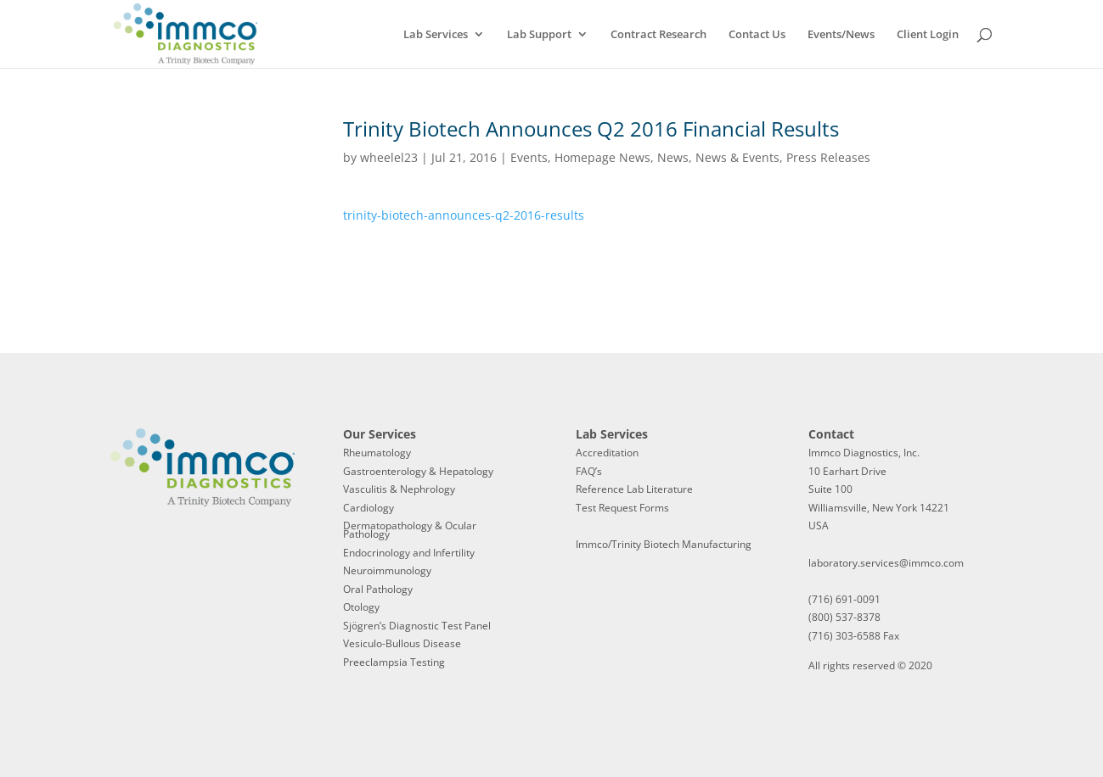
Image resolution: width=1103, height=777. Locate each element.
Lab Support (539, 35)
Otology (361, 607)
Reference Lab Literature (634, 489)
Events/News (841, 35)
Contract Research (658, 35)
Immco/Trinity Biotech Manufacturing (663, 544)
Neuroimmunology (387, 570)
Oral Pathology (378, 589)
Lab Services (435, 35)
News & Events (737, 157)
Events (529, 157)
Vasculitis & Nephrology (399, 489)
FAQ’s (589, 471)
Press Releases (828, 157)
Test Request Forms (622, 507)
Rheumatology (377, 452)
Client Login (928, 35)
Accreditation (607, 452)
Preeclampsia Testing (394, 662)
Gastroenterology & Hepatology (418, 471)
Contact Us (757, 35)
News (673, 157)
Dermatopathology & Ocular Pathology (409, 529)
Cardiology (368, 507)
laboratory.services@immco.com (886, 563)
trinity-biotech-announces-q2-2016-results (463, 215)
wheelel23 (389, 157)
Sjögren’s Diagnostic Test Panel (417, 625)
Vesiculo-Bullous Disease (402, 643)
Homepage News (602, 157)
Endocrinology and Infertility (409, 552)
